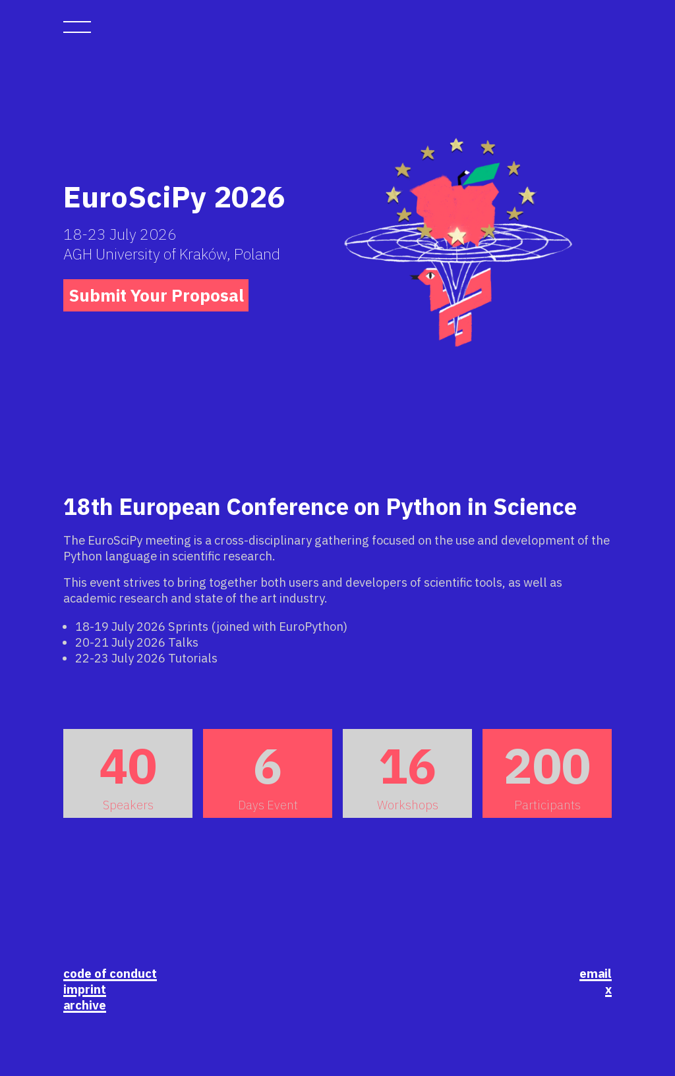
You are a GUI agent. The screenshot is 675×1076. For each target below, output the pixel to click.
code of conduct (110, 973)
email (595, 973)
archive (84, 1005)
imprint (84, 989)
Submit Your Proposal (156, 295)
